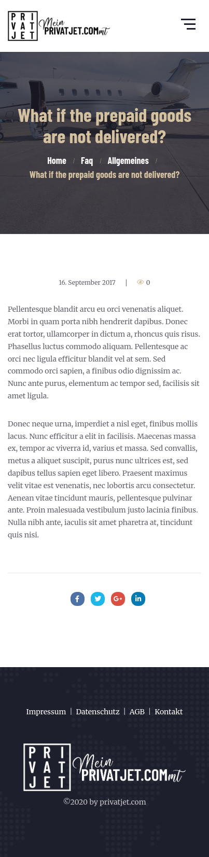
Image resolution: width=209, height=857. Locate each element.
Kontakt (169, 711)
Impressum (46, 711)
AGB (137, 711)
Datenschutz (98, 711)
